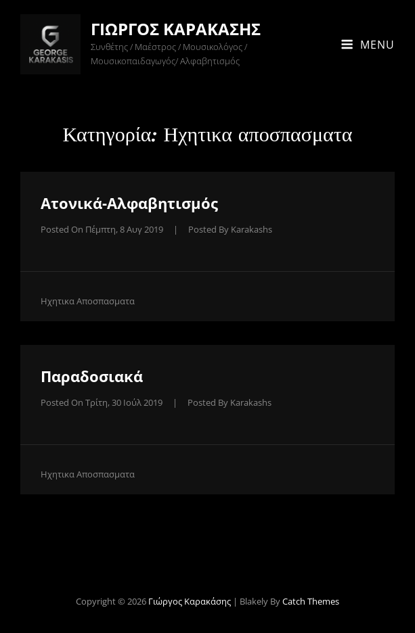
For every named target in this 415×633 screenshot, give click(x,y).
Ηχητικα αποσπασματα (88, 301)
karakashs (251, 229)
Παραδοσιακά (92, 376)
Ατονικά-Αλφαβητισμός (129, 203)
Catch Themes (310, 601)
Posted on (102, 229)
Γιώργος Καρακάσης (176, 29)
